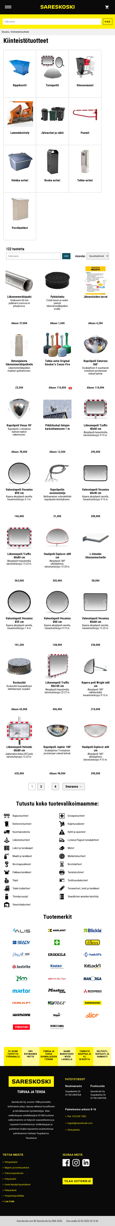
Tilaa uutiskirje (77, 1181)
